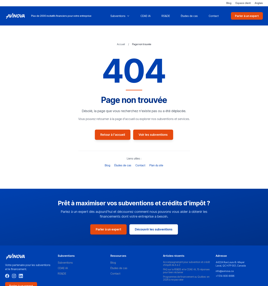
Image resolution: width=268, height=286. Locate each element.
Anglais (259, 3)
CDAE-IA (145, 16)
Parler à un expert (247, 16)
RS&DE (166, 16)
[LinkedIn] (21, 276)
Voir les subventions (153, 134)
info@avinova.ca (225, 271)
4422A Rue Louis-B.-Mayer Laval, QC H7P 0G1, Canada (231, 264)
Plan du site (156, 165)
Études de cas (189, 16)
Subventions (120, 16)
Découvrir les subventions (153, 229)
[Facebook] (7, 276)
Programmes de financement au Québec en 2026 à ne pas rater (186, 278)
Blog (228, 3)
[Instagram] (14, 276)
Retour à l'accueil (112, 134)
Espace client (243, 3)
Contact (214, 16)
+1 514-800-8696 (225, 275)
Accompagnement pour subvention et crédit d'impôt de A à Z (186, 264)
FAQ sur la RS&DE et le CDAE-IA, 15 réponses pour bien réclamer (186, 271)
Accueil (121, 44)
